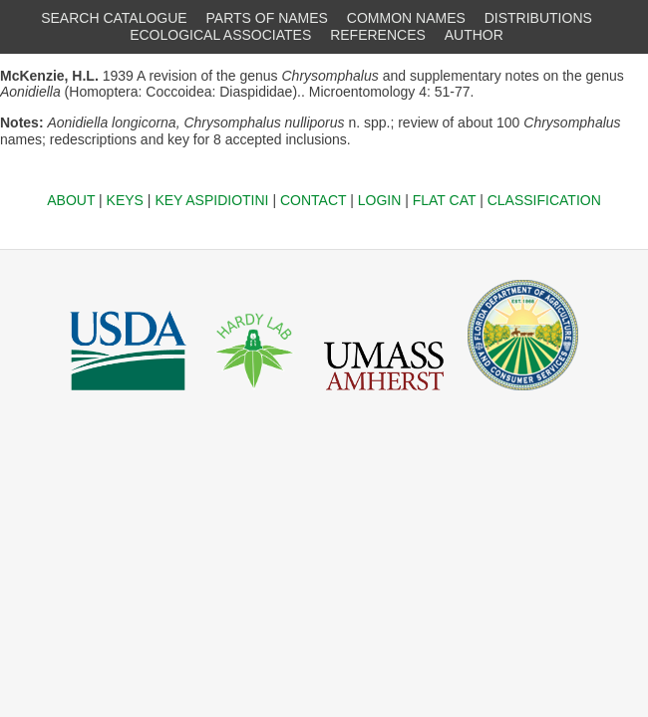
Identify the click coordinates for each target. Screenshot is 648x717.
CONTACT (313, 200)
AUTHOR (474, 35)
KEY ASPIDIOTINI (211, 200)
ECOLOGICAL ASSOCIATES (220, 35)
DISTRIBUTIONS (538, 18)
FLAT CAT (445, 200)
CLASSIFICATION (544, 200)
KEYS (125, 200)
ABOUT (71, 200)
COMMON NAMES (406, 18)
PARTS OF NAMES (267, 18)
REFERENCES (378, 35)
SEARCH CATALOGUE (114, 18)
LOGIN (380, 200)
